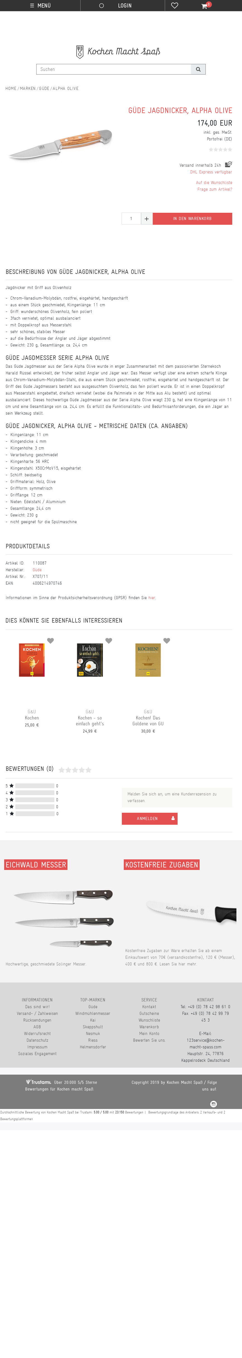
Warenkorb (149, 1026)
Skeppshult (93, 1026)
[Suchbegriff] (114, 69)
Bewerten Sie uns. (149, 1040)
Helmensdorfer (93, 1046)
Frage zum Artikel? (214, 189)
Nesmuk (93, 1033)
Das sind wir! (37, 1006)
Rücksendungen (37, 1020)
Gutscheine (149, 1013)
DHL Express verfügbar (211, 171)
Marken (28, 88)
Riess (93, 1040)
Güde (44, 88)
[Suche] (198, 69)
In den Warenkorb (192, 218)
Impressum (37, 1046)
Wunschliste (149, 1020)
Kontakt (149, 1006)
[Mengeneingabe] (131, 218)
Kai (93, 1020)
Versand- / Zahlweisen (37, 1013)
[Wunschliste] (174, 6)
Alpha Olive (65, 88)
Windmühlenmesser (92, 1013)
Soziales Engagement (37, 1053)
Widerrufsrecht (37, 1033)
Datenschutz (37, 1040)
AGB (37, 1026)
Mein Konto (149, 1033)
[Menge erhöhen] (147, 218)
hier (151, 597)
